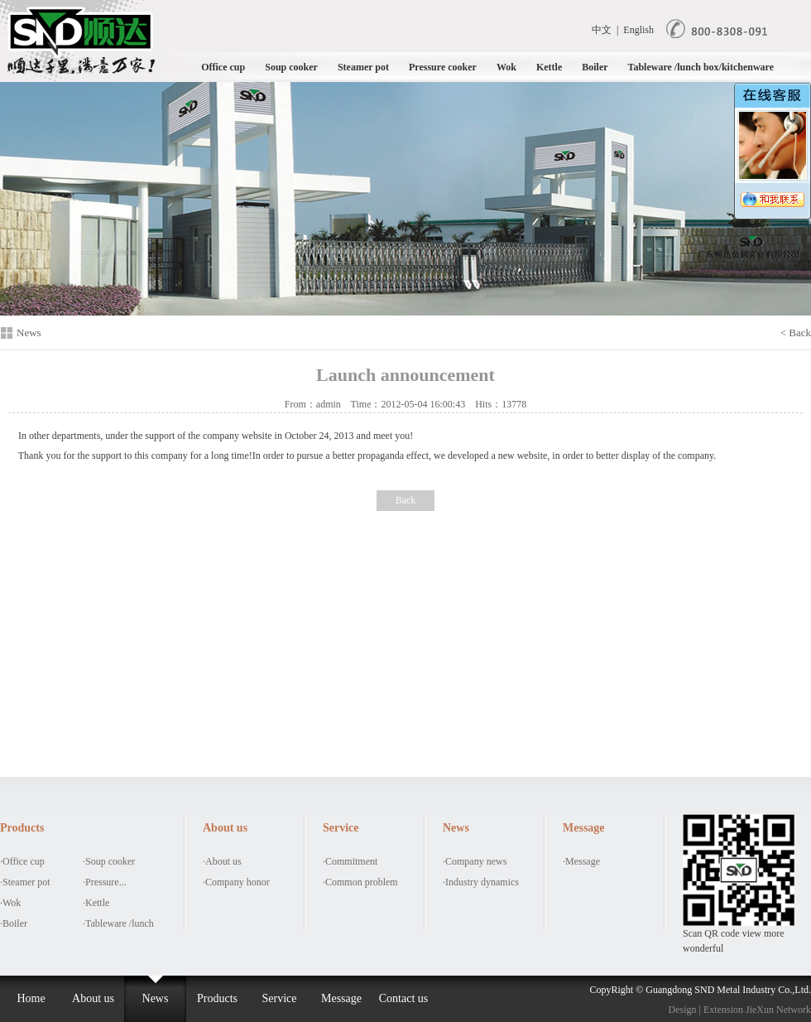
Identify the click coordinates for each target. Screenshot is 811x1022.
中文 (602, 30)
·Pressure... (105, 882)
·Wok (10, 903)
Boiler (594, 67)
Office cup (223, 67)
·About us (222, 861)
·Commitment (350, 861)
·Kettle (96, 903)
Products (217, 998)
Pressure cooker (443, 67)
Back (406, 500)
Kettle (549, 67)
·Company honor (236, 882)
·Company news (474, 861)
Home (31, 998)
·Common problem (360, 882)
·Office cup (22, 861)
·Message (581, 861)
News (155, 998)
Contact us (404, 998)
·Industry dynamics (481, 882)
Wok (506, 67)
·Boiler (13, 923)
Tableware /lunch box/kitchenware (701, 67)
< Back (795, 332)
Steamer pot (363, 67)
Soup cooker (291, 67)
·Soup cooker (109, 861)
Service (279, 998)
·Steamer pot (25, 882)
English (638, 30)
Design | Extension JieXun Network (740, 1009)
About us (93, 998)
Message (341, 998)
